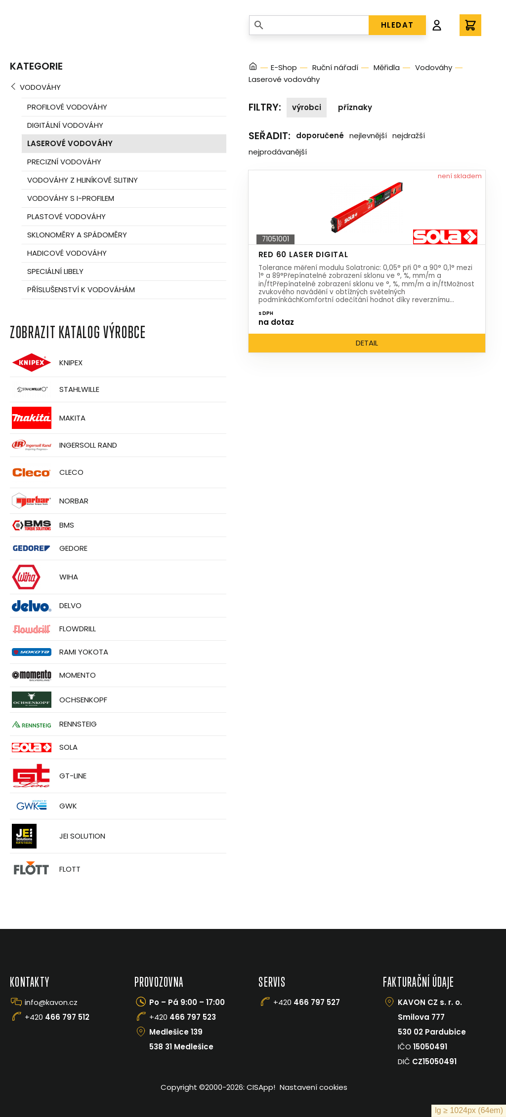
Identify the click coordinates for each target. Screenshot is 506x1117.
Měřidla (387, 67)
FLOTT (45, 869)
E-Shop (284, 67)
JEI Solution (57, 836)
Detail (367, 343)
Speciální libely (55, 271)
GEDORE (48, 548)
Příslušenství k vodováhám (81, 289)
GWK (43, 806)
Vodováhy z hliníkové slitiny (82, 180)
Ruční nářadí (335, 67)
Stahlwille (54, 389)
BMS (42, 525)
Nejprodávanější (278, 152)
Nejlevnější (368, 135)
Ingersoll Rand (63, 445)
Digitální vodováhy (65, 125)
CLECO (47, 472)
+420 (57, 1017)
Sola (44, 747)
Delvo (46, 606)
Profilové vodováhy (67, 107)
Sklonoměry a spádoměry (77, 235)
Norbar (49, 501)
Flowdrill (53, 629)
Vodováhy (40, 87)
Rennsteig (53, 724)
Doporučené (320, 135)
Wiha (44, 577)
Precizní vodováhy (64, 161)
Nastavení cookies (313, 1087)
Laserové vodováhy (70, 143)
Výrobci (306, 107)
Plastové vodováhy (66, 216)
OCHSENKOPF (58, 700)
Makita (47, 418)
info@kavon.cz (51, 1002)
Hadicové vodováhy (67, 253)
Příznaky (355, 107)
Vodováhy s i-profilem (70, 198)
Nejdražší (408, 135)
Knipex (46, 362)
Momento (53, 675)
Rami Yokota (59, 652)
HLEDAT (397, 25)
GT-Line (48, 776)
